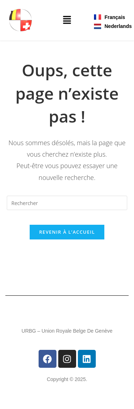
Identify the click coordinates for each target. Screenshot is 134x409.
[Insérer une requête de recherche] (67, 203)
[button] (67, 20)
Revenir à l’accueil (67, 232)
